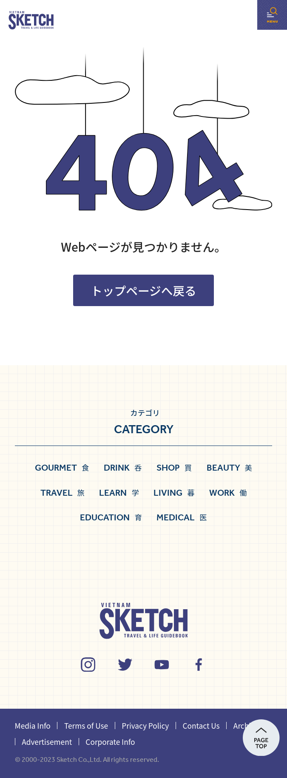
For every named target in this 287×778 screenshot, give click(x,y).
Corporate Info (110, 741)
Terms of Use (86, 725)
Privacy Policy (145, 725)
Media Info (33, 725)
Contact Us (200, 725)
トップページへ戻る (143, 290)
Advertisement (47, 741)
